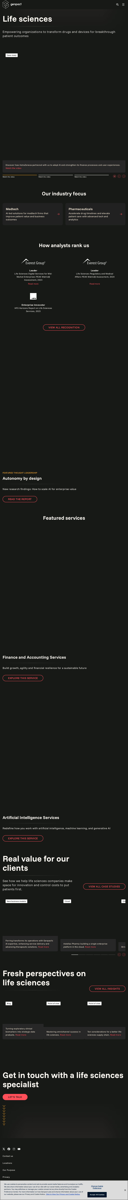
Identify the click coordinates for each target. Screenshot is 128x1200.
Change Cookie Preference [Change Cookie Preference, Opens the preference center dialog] (97, 1187)
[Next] (123, 176)
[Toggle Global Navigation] (123, 4)
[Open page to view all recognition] (64, 327)
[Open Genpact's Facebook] (9, 1149)
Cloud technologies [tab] (82, 954)
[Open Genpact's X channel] (4, 1149)
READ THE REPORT (20, 499)
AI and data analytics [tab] (97, 954)
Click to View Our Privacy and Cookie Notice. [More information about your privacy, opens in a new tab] (63, 1194)
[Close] (125, 1190)
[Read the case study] (64, 111)
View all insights (107, 988)
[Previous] (119, 176)
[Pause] (114, 176)
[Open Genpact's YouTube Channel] (19, 1149)
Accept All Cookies (97, 1195)
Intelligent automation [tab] (111, 954)
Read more (33, 283)
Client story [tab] (89, 954)
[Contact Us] (15, 1097)
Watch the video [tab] (9, 177)
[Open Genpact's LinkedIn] (14, 1149)
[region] (64, 1190)
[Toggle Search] (117, 4)
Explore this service (23, 678)
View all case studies (104, 886)
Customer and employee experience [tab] (104, 954)
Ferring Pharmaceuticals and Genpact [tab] (74, 954)
